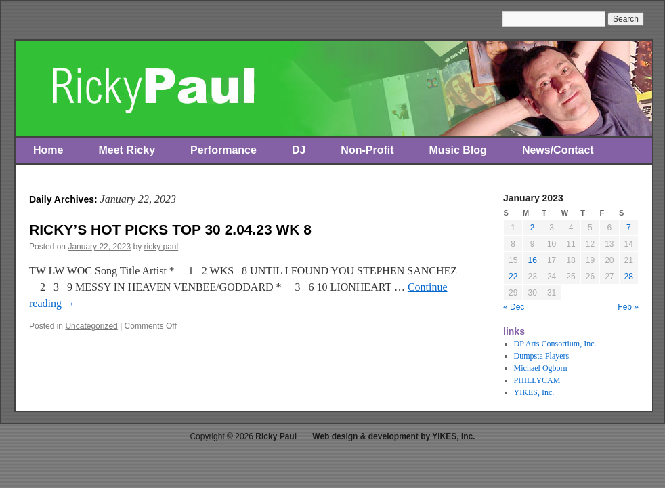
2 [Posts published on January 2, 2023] (532, 227)
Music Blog (458, 150)
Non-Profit (367, 150)
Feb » (628, 307)
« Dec (513, 307)
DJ (298, 150)
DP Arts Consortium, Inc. (555, 343)
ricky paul (161, 246)
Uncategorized (91, 326)
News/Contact (558, 150)
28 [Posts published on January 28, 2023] (628, 276)
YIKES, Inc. (534, 392)
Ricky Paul (276, 436)
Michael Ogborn (540, 368)
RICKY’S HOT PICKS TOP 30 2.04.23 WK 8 (170, 229)
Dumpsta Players (542, 356)
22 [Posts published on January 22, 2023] (513, 276)
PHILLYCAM (537, 380)
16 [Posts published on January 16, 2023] (532, 260)
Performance (223, 150)
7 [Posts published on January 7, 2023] (628, 227)
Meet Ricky (126, 150)
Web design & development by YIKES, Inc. (393, 436)
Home (48, 150)
